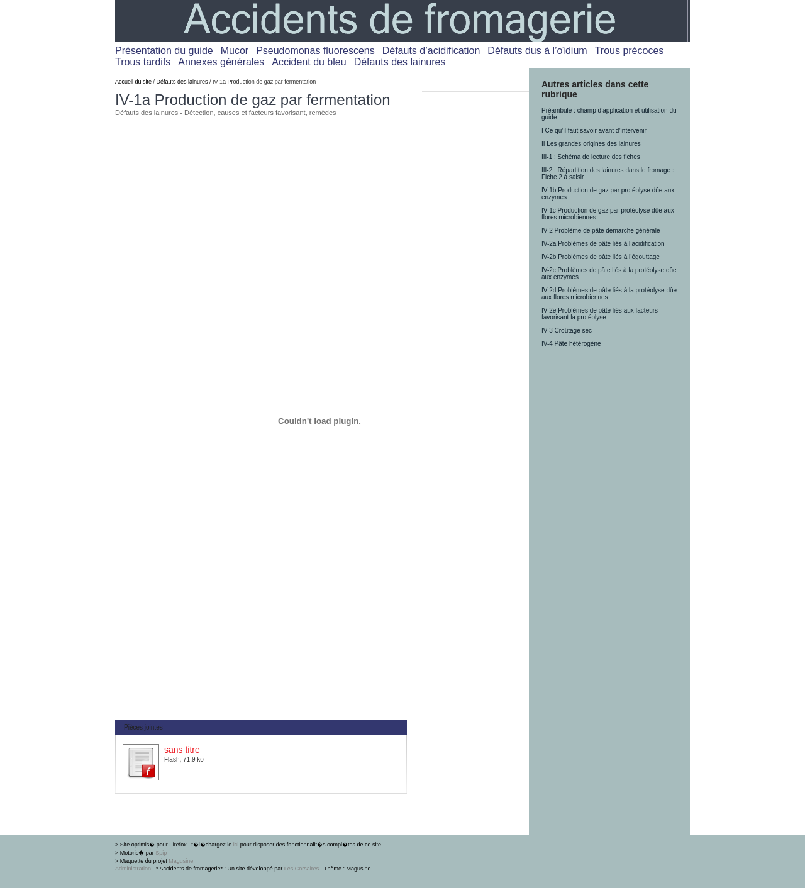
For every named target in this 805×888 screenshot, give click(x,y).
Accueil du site (133, 82)
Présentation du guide (164, 50)
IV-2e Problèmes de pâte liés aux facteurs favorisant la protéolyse (599, 314)
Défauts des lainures (400, 62)
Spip (161, 853)
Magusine (181, 861)
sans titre (182, 750)
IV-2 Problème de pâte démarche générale (600, 230)
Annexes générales (221, 62)
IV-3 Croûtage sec (566, 330)
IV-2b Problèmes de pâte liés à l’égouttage (600, 256)
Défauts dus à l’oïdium (537, 50)
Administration (133, 868)
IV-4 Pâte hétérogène (571, 343)
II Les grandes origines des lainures (591, 143)
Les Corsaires (301, 868)
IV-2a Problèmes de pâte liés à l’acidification (603, 243)
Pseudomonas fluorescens (315, 50)
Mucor (234, 50)
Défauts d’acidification (431, 50)
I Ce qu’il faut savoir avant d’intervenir (594, 130)
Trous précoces (629, 50)
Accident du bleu (309, 62)
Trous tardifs (142, 62)
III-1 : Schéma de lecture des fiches (590, 156)
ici (236, 844)
